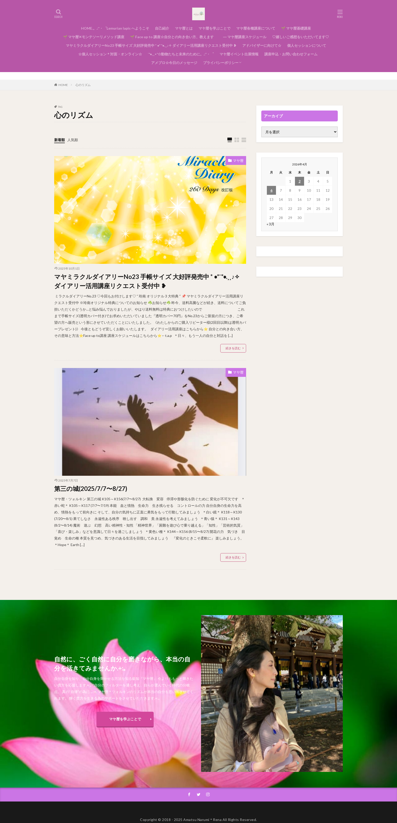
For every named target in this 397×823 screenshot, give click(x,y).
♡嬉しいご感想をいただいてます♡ (300, 37)
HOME (63, 85)
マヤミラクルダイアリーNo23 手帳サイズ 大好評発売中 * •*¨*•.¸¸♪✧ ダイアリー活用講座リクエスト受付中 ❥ (151, 45)
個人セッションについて (306, 45)
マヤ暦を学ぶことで (214, 28)
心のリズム (83, 85)
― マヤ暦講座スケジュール (243, 37)
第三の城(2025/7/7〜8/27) (90, 488)
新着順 (59, 140)
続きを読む (233, 348)
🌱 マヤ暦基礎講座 (296, 28)
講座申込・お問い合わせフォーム (290, 54)
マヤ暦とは (184, 28)
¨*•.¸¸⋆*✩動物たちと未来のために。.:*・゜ (181, 54)
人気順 (72, 140)
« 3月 (270, 224)
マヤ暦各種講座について (255, 28)
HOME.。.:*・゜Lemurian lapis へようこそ (115, 28)
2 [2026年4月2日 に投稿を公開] (300, 181)
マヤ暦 (238, 160)
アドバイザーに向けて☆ (261, 45)
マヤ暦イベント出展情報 (239, 54)
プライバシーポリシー (221, 62)
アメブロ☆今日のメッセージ (174, 62)
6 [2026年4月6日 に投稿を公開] (271, 190)
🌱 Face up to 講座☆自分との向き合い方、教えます (172, 37)
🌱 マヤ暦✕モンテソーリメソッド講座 (93, 37)
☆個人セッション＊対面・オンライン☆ (108, 54)
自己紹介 (162, 28)
